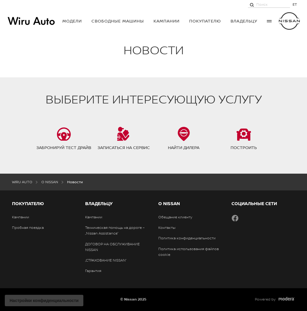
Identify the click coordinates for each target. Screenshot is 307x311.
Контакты (166, 227)
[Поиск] (252, 4)
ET (295, 4)
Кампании (167, 21)
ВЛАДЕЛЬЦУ (244, 21)
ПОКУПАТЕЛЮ (205, 21)
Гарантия (93, 270)
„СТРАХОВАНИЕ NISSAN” (106, 260)
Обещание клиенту (175, 217)
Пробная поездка (28, 227)
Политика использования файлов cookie (188, 252)
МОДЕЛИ (72, 21)
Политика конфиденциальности (187, 238)
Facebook (235, 218)
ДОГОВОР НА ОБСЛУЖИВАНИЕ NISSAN (112, 247)
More (269, 21)
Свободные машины (117, 21)
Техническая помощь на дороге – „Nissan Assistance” (115, 230)
